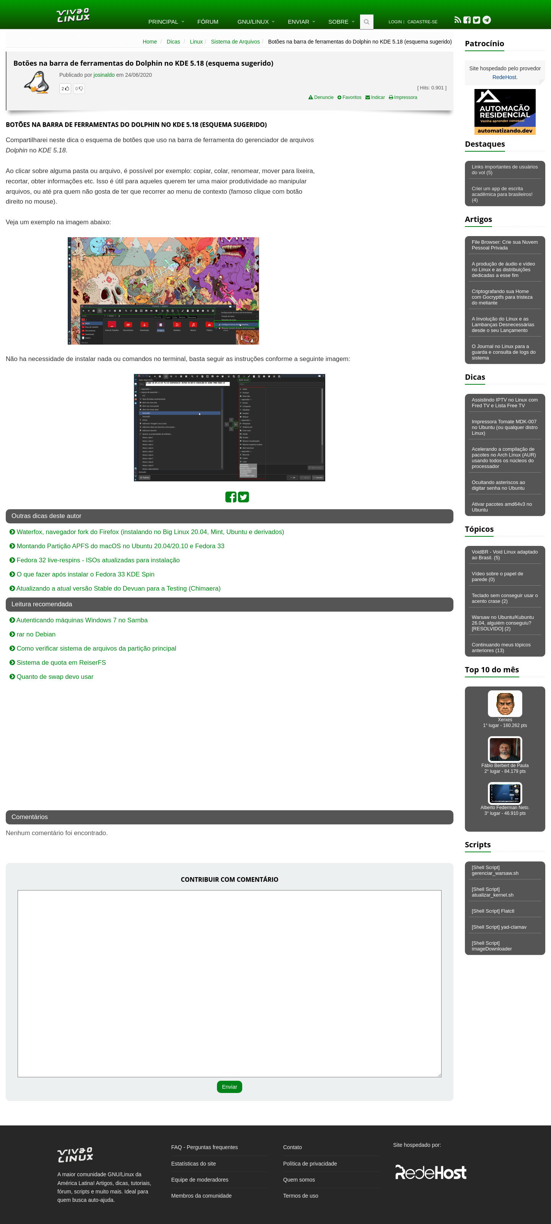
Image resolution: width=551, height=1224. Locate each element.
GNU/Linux (253, 21)
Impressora (403, 97)
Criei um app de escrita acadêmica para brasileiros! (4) (502, 194)
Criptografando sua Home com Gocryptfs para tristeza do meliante (502, 297)
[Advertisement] (387, 190)
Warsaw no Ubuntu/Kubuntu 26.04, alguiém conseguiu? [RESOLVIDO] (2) (503, 622)
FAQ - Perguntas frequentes (204, 1147)
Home (150, 42)
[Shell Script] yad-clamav (499, 927)
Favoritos (349, 97)
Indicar (375, 97)
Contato (292, 1147)
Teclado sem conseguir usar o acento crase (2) (505, 598)
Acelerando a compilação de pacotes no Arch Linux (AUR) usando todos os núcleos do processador (504, 457)
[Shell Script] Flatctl (493, 911)
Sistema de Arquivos (235, 42)
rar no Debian (32, 634)
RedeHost (504, 77)
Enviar (298, 21)
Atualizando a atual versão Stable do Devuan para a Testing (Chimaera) (115, 588)
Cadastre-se (422, 21)
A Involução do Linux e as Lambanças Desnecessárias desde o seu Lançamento (503, 324)
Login (395, 21)
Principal (163, 21)
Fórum (207, 21)
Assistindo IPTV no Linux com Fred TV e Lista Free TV (505, 402)
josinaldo (104, 75)
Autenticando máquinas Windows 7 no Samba (79, 620)
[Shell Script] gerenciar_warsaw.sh (495, 870)
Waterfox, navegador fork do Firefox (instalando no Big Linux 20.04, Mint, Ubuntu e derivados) (147, 532)
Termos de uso (300, 1196)
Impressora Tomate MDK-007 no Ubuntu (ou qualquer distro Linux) (505, 427)
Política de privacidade (310, 1164)
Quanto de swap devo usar (51, 676)
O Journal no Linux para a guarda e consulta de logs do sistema (504, 352)
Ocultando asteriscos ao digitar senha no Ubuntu (498, 485)
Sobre (338, 21)
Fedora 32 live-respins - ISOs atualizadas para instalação (95, 560)
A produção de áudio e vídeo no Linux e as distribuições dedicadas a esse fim (503, 269)
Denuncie (321, 97)
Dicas (173, 42)
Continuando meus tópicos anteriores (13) (501, 647)
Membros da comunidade (201, 1196)
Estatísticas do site (193, 1164)
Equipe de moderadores (199, 1180)
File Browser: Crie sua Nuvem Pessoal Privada (505, 245)
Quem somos (299, 1180)
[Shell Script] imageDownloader (492, 946)
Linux (196, 42)
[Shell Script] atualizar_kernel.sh (493, 892)
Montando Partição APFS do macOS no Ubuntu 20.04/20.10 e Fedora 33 (117, 546)
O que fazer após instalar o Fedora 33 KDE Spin (82, 574)
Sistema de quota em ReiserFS (58, 662)
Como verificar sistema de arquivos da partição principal (93, 648)
